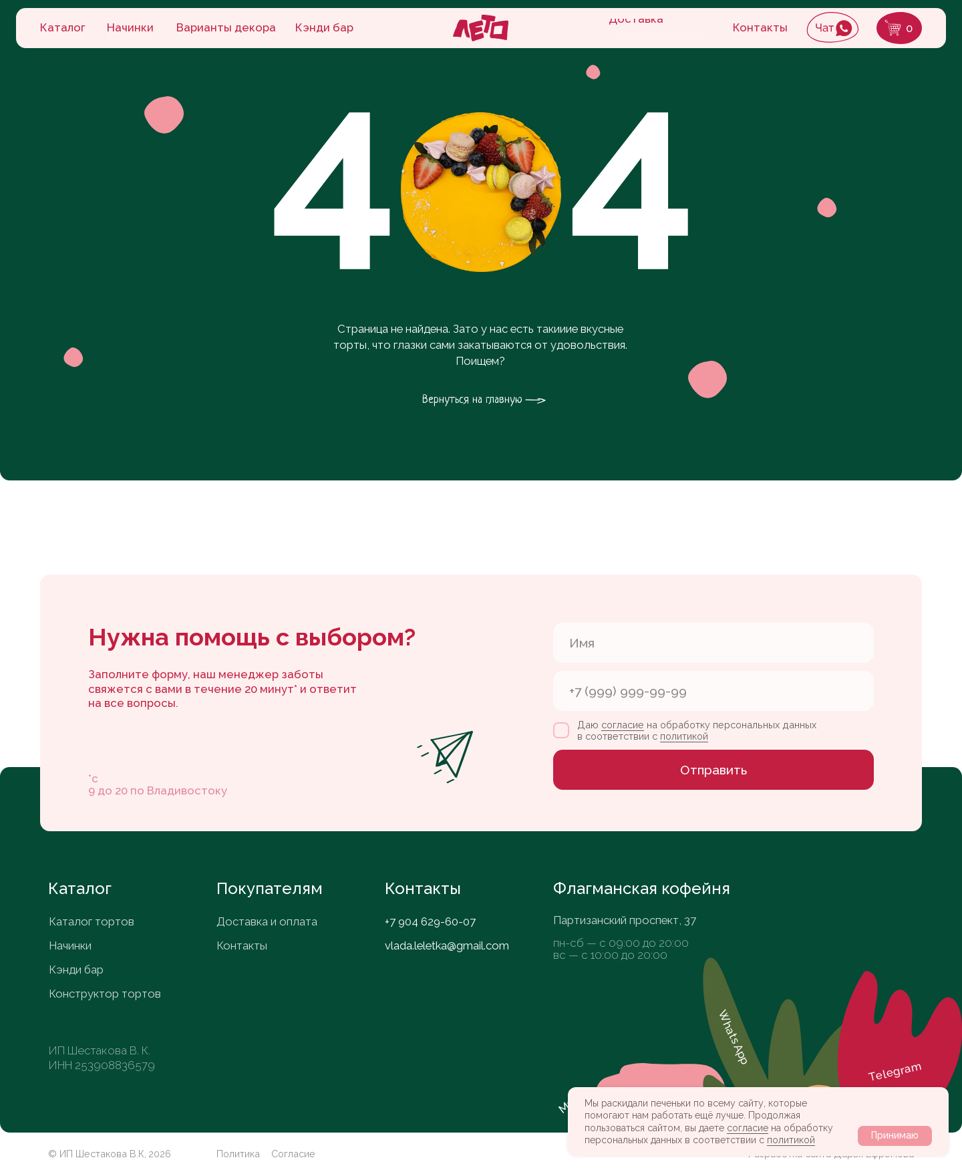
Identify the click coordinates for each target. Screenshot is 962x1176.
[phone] (713, 691)
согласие (747, 1128)
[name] (713, 643)
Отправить (713, 769)
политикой (791, 1140)
